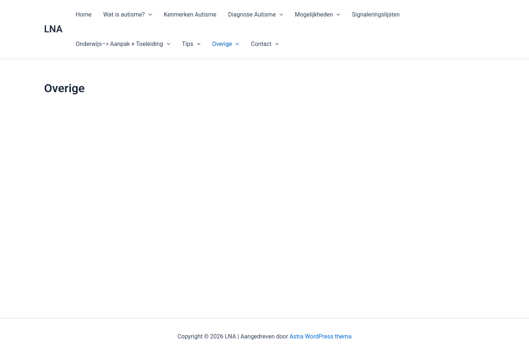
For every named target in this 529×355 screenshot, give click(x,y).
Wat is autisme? (127, 14)
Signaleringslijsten (376, 14)
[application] (148, 14)
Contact (265, 44)
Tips (191, 44)
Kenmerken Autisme (190, 14)
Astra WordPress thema (320, 336)
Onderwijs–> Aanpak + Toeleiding (123, 44)
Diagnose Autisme (255, 14)
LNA (53, 29)
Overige (226, 44)
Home (83, 14)
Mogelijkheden (317, 14)
